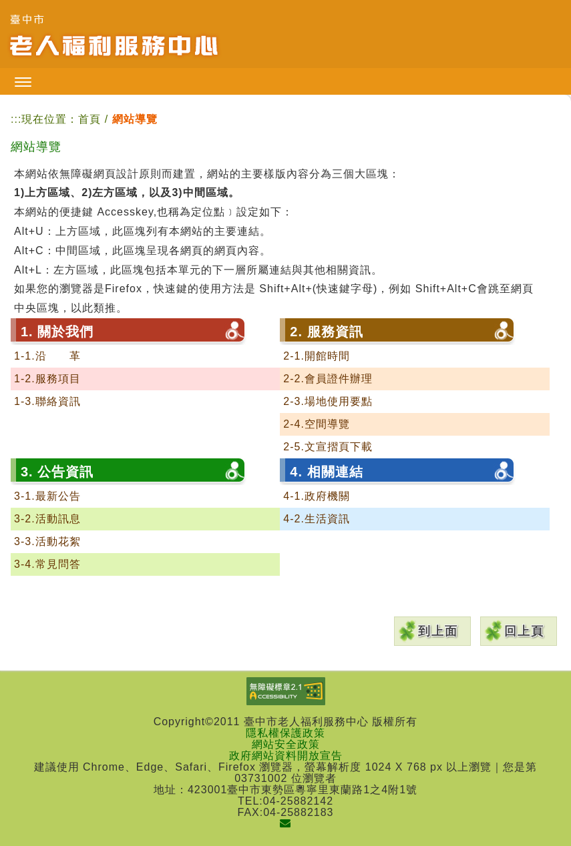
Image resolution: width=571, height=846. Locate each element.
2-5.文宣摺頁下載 (328, 446)
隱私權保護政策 (285, 733)
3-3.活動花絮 (47, 541)
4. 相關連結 (326, 471)
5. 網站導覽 (57, 589)
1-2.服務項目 (47, 378)
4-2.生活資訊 (316, 518)
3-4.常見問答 (47, 564)
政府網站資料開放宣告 (286, 755)
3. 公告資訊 (57, 471)
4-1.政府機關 (316, 496)
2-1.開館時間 (316, 356)
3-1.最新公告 (47, 496)
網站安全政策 (286, 744)
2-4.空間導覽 (316, 424)
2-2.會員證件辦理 (328, 378)
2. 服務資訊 (326, 331)
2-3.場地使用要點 (328, 401)
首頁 (89, 119)
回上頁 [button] (524, 631)
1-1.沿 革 (47, 356)
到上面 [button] (438, 631)
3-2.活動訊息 (47, 518)
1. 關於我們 (57, 331)
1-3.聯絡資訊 (47, 401)
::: (16, 119)
